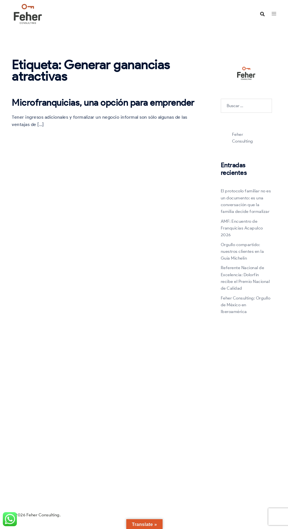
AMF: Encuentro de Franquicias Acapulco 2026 (242, 228)
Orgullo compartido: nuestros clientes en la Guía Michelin (242, 251)
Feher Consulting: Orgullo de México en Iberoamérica (246, 305)
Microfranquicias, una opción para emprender (103, 102)
